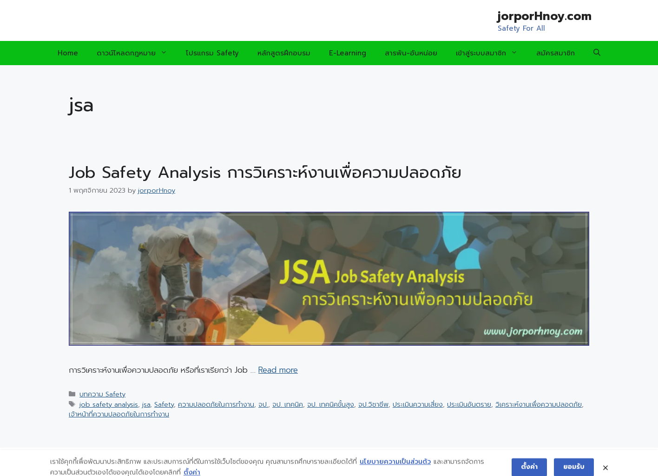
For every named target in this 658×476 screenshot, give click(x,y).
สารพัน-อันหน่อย (411, 53)
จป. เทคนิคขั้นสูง (330, 404)
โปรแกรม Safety (212, 53)
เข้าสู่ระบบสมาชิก (491, 53)
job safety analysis (108, 404)
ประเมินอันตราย (469, 404)
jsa (146, 404)
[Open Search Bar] (597, 53)
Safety (164, 404)
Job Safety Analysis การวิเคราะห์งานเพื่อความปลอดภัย (265, 172)
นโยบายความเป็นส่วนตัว (395, 468)
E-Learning (347, 53)
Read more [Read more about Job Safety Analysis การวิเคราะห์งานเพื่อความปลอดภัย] (278, 370)
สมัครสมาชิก (555, 53)
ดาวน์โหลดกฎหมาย (137, 53)
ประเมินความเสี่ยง (418, 404)
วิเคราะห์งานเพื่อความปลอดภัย (538, 404)
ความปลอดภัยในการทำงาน (216, 404)
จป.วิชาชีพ (373, 404)
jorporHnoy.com (545, 16)
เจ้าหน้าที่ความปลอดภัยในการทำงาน (119, 414)
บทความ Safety (102, 394)
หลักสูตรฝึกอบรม (283, 53)
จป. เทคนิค (287, 404)
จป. (263, 404)
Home (68, 53)
